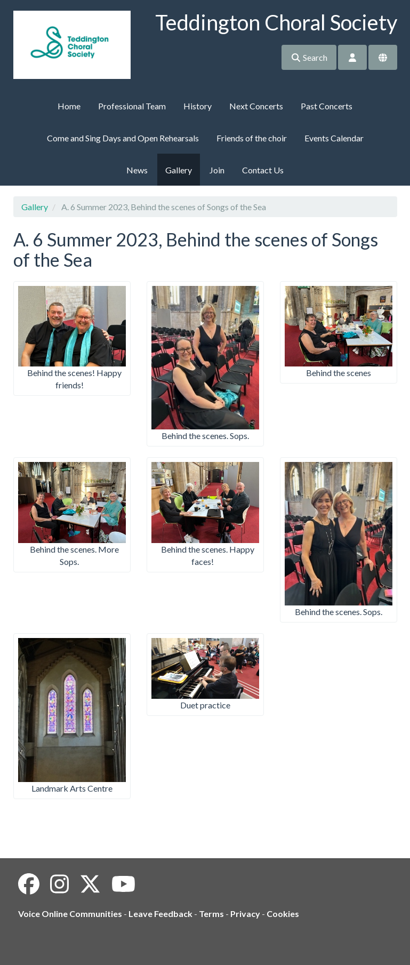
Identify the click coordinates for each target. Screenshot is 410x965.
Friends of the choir (251, 138)
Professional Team (132, 106)
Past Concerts (326, 106)
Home (69, 106)
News (137, 170)
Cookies (283, 913)
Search (309, 57)
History (197, 106)
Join (217, 170)
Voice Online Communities (70, 913)
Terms (211, 913)
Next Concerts (256, 106)
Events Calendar (334, 138)
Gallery (178, 170)
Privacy (245, 913)
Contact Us (263, 170)
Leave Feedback (160, 913)
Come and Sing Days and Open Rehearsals (123, 138)
